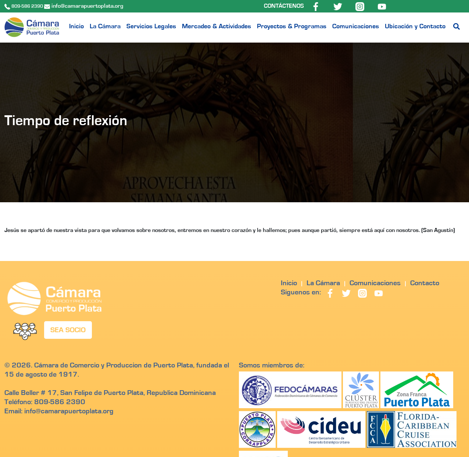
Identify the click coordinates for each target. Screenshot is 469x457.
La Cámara (105, 26)
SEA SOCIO (68, 330)
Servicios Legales (151, 26)
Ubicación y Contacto (415, 26)
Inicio (76, 26)
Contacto (424, 283)
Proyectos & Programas (291, 26)
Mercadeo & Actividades (216, 26)
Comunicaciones (355, 26)
